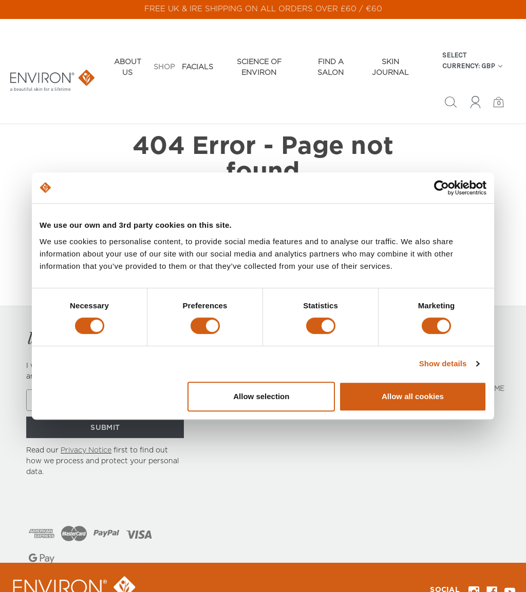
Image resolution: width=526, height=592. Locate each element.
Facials (197, 48)
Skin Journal (390, 49)
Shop (164, 48)
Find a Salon (330, 49)
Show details (443, 363)
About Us (127, 49)
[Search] (451, 85)
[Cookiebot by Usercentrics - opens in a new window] (441, 187)
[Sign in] (475, 85)
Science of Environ (259, 49)
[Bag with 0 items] (498, 85)
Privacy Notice (86, 422)
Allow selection (261, 396)
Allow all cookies (413, 396)
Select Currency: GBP (472, 42)
